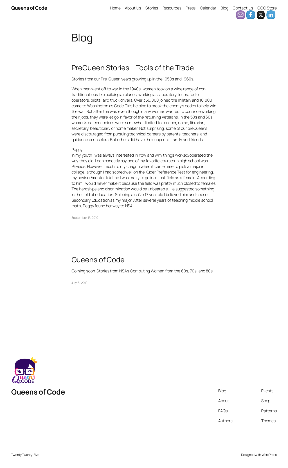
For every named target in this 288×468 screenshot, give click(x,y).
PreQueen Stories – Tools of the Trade (133, 68)
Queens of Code (29, 8)
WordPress (269, 454)
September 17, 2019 (85, 217)
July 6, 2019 (80, 283)
